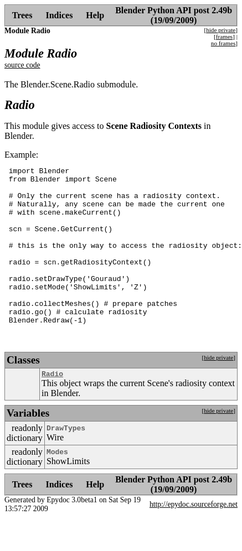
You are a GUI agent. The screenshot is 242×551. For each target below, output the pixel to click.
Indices (59, 15)
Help (95, 15)
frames (224, 36)
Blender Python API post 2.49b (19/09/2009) (173, 15)
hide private (220, 30)
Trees (22, 15)
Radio (52, 407)
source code (22, 65)
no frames (223, 43)
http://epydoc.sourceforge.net (194, 537)
